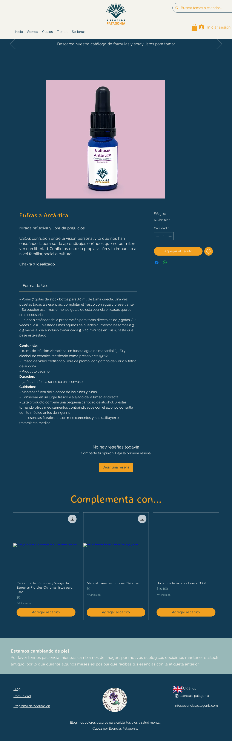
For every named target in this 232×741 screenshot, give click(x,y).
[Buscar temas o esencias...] (205, 7)
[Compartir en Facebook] (156, 262)
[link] (194, 27)
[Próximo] (219, 44)
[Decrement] (157, 236)
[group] (116, 566)
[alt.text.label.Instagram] (177, 696)
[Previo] (12, 44)
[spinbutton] (164, 236)
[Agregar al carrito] (46, 612)
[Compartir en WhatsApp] (164, 262)
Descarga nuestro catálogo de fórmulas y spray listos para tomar (116, 44)
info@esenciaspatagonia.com (196, 706)
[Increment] (170, 236)
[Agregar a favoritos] (208, 251)
